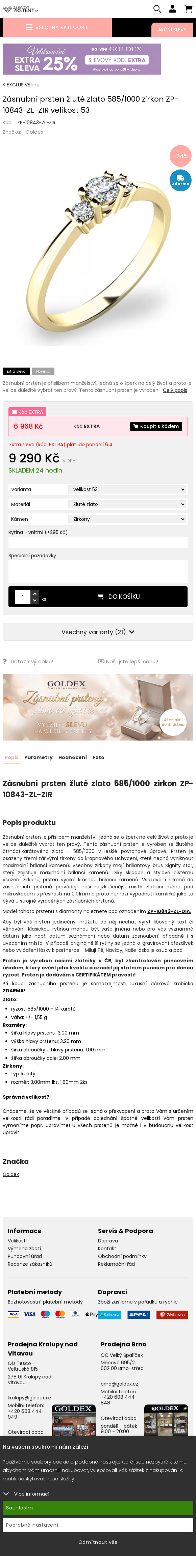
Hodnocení (72, 757)
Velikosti (17, 1240)
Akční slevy (172, 29)
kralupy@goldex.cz (29, 1397)
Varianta (21, 489)
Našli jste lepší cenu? (128, 661)
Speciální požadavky (32, 555)
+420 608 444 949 (25, 1413)
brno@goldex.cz (119, 1383)
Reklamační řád (116, 1263)
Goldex (34, 131)
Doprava (108, 1240)
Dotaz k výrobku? (28, 661)
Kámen (19, 519)
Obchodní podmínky (122, 1256)
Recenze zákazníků (30, 1263)
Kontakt (107, 1248)
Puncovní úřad (25, 1256)
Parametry (38, 757)
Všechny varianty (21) (98, 632)
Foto (98, 757)
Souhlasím (19, 1507)
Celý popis (175, 390)
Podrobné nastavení (32, 1525)
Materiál (20, 504)
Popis (12, 757)
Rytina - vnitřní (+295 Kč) (38, 532)
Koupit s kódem (156, 426)
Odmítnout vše (98, 1542)
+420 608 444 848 (118, 1399)
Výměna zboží (24, 1248)
